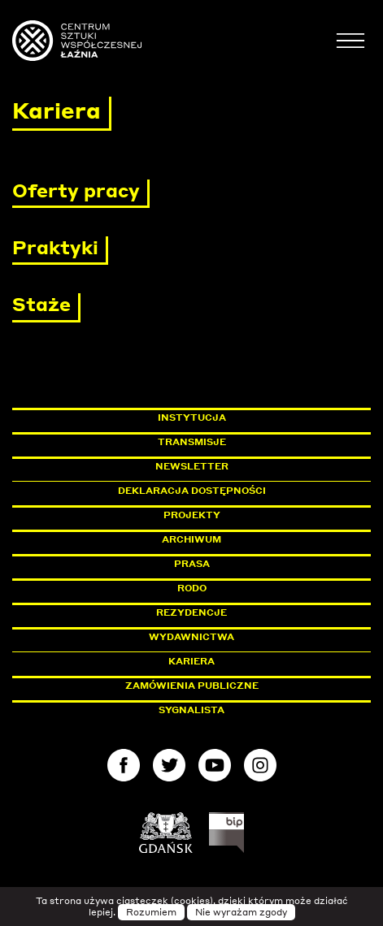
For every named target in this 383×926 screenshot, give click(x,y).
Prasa (192, 563)
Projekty (191, 515)
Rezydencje (191, 612)
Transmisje (261, 442)
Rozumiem (151, 912)
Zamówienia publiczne (228, 685)
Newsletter (191, 466)
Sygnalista (191, 710)
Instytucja (192, 417)
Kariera (191, 661)
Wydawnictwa (191, 637)
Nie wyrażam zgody (241, 912)
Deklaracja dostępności (192, 490)
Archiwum (191, 539)
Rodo (192, 588)
